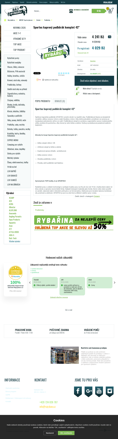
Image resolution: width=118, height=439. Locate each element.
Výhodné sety (19, 38)
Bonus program (43, 2)
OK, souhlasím (66, 433)
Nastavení (50, 433)
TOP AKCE (17, 44)
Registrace (15, 2)
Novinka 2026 (19, 27)
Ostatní (97, 196)
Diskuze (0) (60, 101)
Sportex (93, 61)
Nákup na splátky (54, 2)
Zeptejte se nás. (92, 88)
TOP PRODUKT (19, 49)
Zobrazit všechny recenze (59, 297)
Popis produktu (42, 101)
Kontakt (22, 2)
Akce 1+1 (17, 33)
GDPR (8, 395)
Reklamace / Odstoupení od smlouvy (18, 398)
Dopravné (7, 2)
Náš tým (63, 2)
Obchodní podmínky (31, 2)
